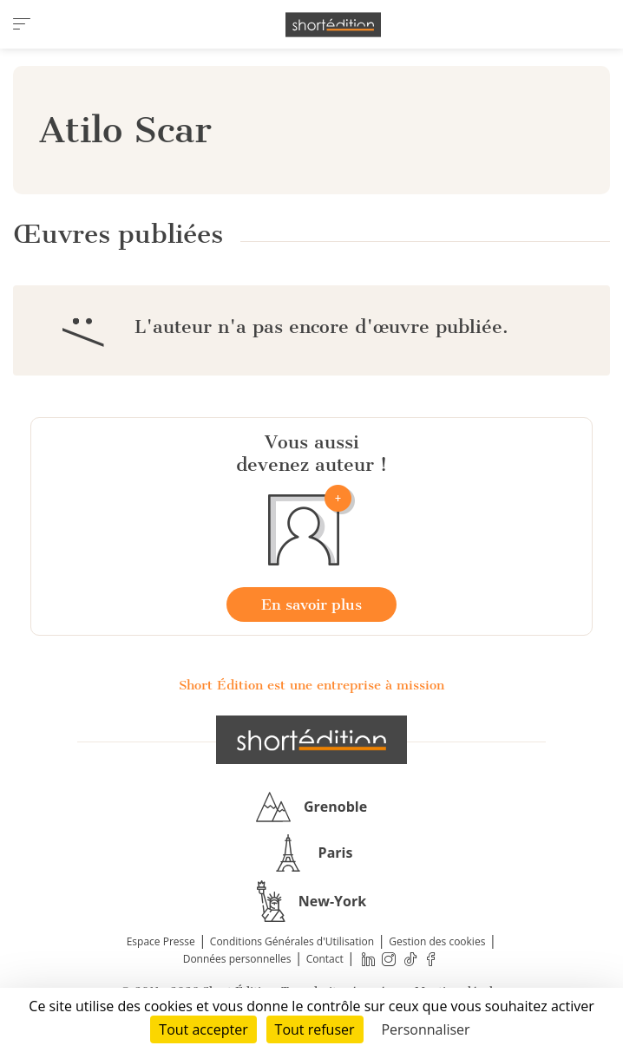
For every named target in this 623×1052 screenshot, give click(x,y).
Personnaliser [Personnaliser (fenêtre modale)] (425, 1029)
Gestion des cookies (437, 941)
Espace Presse (161, 941)
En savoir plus (311, 604)
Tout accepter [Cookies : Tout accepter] (203, 1029)
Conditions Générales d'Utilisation (292, 941)
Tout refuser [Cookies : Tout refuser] (315, 1029)
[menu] (21, 24)
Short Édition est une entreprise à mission (311, 685)
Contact (325, 958)
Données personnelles (237, 958)
